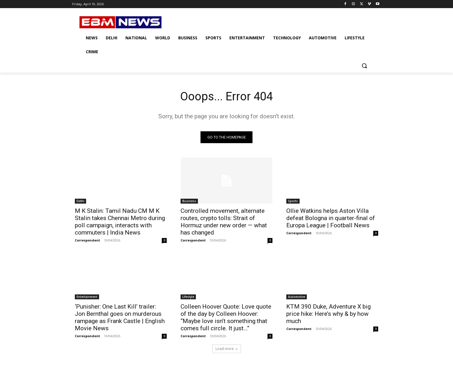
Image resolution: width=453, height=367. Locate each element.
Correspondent (87, 240)
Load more (227, 348)
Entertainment (87, 297)
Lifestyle (188, 297)
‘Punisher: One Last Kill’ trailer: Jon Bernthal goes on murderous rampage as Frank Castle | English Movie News (120, 317)
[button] (364, 66)
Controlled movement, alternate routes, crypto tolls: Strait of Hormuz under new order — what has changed (224, 221)
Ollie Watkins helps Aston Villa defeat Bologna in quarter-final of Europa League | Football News (330, 218)
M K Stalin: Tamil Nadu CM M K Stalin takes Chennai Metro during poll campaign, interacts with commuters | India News (120, 221)
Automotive (296, 297)
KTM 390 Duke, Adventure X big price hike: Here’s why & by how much (328, 313)
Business (189, 201)
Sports (293, 201)
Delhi (80, 201)
